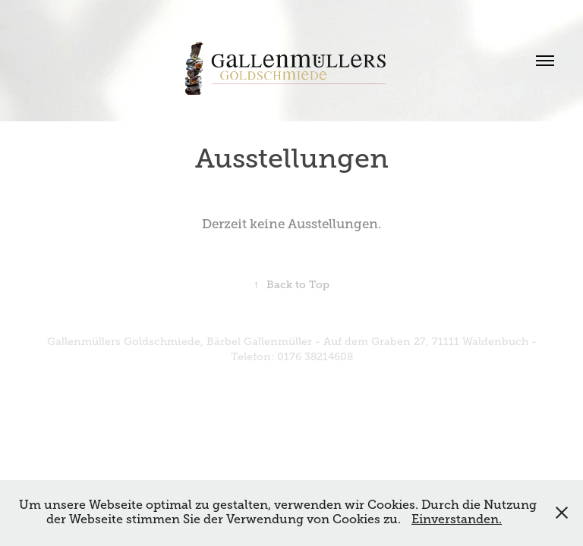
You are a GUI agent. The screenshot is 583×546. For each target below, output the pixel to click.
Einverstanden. (456, 519)
